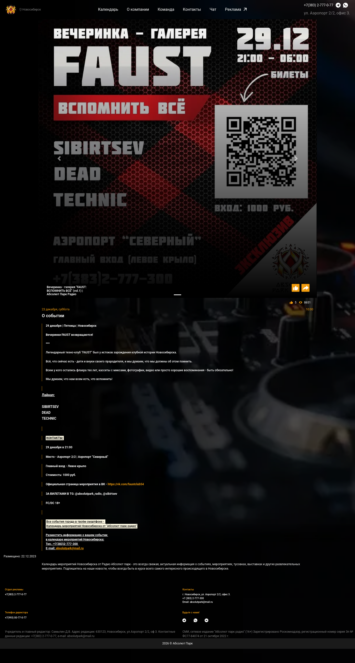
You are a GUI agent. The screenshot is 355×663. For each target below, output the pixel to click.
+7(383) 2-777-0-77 (318, 5)
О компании (138, 9)
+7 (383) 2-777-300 (193, 598)
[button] (59, 158)
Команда (166, 9)
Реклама (236, 9)
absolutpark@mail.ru (201, 602)
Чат (213, 9)
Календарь (108, 9)
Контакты (192, 9)
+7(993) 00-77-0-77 (15, 617)
